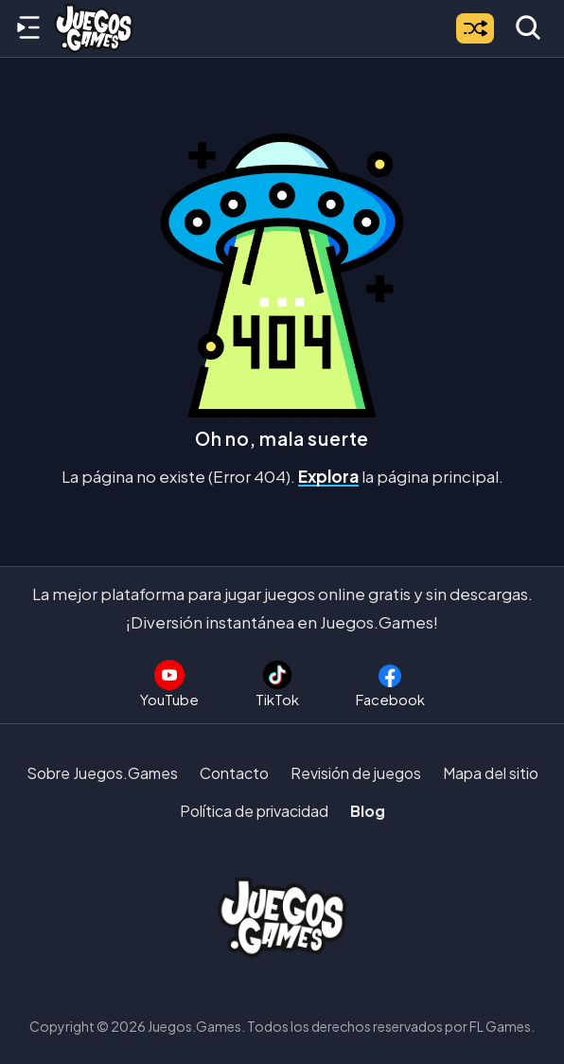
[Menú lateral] (28, 28)
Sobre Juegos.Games (102, 773)
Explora (328, 476)
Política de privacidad (254, 811)
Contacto (234, 773)
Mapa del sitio (490, 773)
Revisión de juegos (356, 773)
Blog (367, 811)
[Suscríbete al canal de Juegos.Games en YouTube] (169, 684)
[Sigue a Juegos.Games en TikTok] (277, 684)
